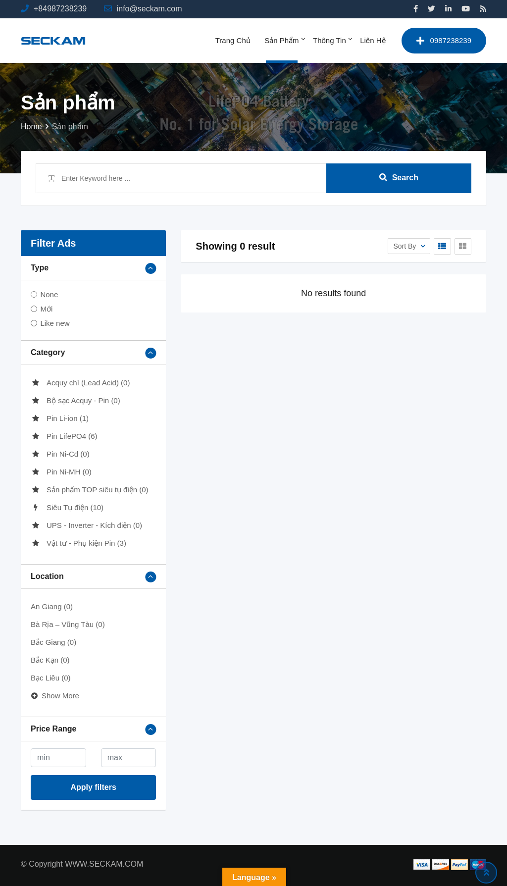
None (49, 294)
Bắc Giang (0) (53, 642)
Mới (46, 309)
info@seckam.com (149, 8)
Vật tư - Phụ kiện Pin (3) (78, 543)
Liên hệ (372, 40)
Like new (54, 323)
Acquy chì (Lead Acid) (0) (80, 382)
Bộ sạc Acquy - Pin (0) (75, 400)
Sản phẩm (281, 40)
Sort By (405, 246)
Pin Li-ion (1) (60, 418)
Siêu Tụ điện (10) (67, 507)
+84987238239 (60, 8)
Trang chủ (233, 40)
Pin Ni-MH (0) (61, 472)
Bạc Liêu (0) (51, 678)
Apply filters (93, 787)
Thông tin (329, 40)
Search (398, 177)
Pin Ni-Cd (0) (60, 454)
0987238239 (443, 40)
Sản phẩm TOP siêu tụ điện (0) (90, 489)
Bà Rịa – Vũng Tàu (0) (68, 624)
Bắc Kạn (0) (50, 660)
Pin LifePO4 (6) (64, 436)
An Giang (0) (52, 606)
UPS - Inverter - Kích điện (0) (86, 525)
